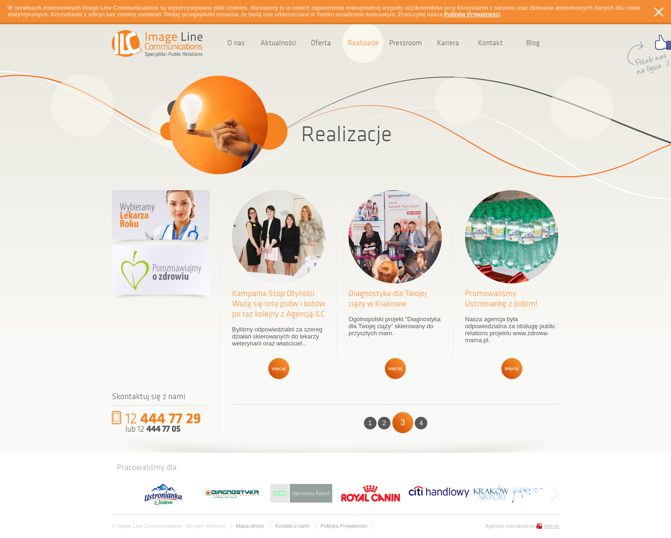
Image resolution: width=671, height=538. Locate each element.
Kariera (448, 42)
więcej (279, 368)
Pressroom (405, 42)
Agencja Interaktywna (522, 526)
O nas (236, 42)
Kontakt (490, 42)
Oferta (321, 42)
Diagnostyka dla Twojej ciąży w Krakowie (388, 298)
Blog (533, 42)
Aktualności (278, 42)
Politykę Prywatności (472, 14)
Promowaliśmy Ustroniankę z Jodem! (501, 298)
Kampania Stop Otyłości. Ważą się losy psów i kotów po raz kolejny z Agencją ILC (278, 303)
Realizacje (363, 42)
